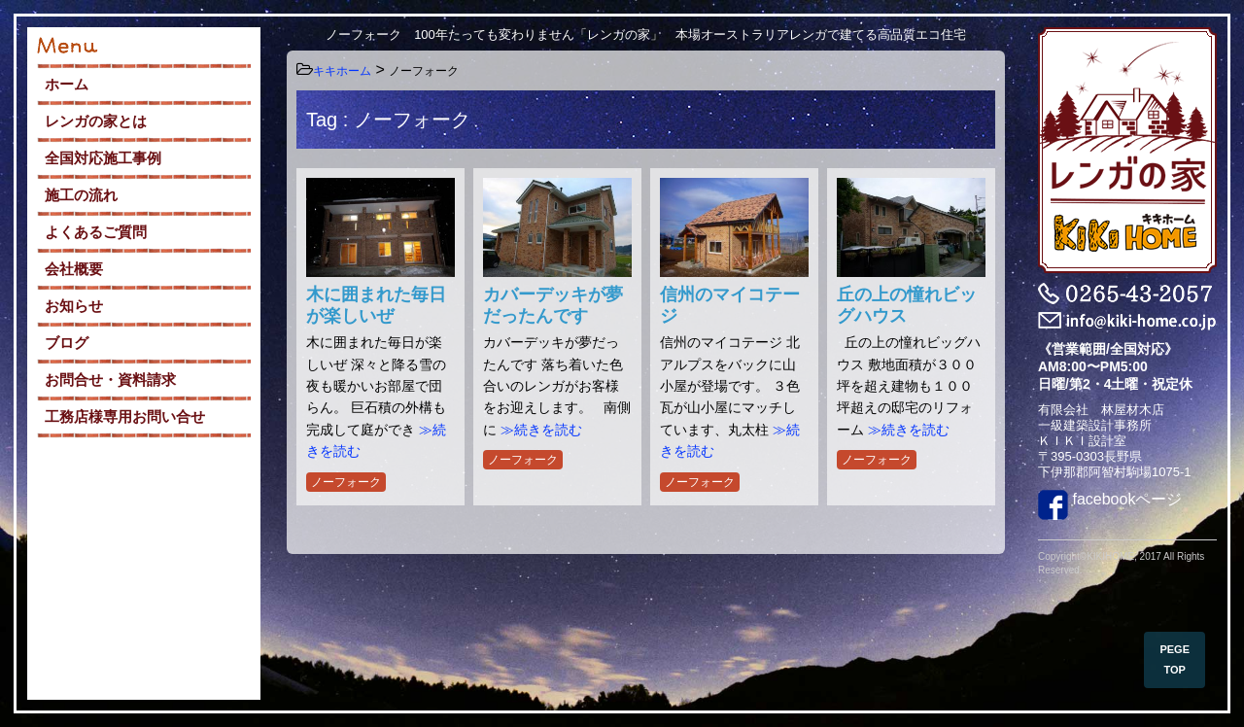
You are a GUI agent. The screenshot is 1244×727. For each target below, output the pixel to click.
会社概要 (74, 268)
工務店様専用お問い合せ (125, 416)
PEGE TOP (1174, 659)
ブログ (66, 342)
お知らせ (74, 305)
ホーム (66, 84)
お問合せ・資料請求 (110, 379)
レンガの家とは (96, 121)
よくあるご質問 (96, 232)
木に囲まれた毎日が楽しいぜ (376, 305)
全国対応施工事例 (103, 158)
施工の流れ (81, 195)
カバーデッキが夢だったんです (553, 305)
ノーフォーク (346, 482)
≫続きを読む (541, 429)
